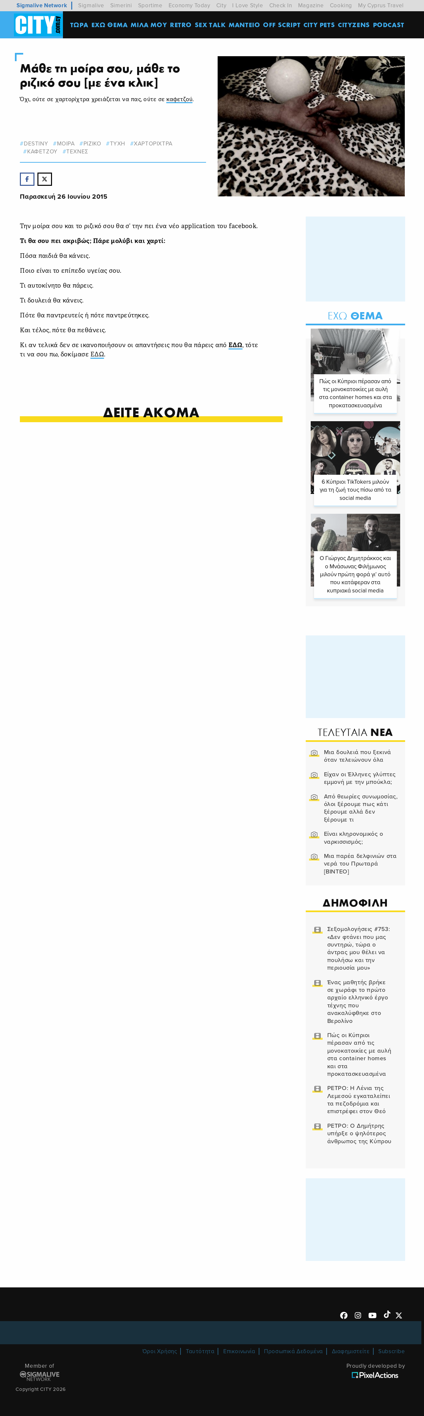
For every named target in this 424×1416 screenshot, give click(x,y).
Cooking (341, 5)
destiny (36, 143)
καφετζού (179, 99)
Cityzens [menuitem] (354, 24)
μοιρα (66, 143)
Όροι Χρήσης (159, 1351)
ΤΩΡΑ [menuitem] (79, 24)
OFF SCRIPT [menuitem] (281, 24)
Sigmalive (91, 5)
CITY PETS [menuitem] (319, 24)
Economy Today (189, 5)
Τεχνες (77, 151)
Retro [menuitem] (181, 24)
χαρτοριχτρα (153, 143)
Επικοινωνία (239, 1351)
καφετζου (42, 151)
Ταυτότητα (200, 1351)
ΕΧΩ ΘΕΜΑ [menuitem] (109, 24)
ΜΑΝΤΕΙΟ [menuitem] (244, 24)
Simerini (121, 5)
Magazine (311, 5)
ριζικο (92, 143)
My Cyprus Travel (381, 5)
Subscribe (391, 1351)
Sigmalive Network (42, 5)
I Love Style (247, 5)
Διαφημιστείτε (351, 1351)
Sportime (150, 5)
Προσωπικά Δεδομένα (293, 1351)
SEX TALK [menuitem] (210, 24)
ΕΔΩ (235, 345)
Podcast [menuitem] (388, 24)
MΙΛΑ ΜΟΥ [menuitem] (149, 24)
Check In (280, 5)
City (221, 5)
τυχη (117, 143)
